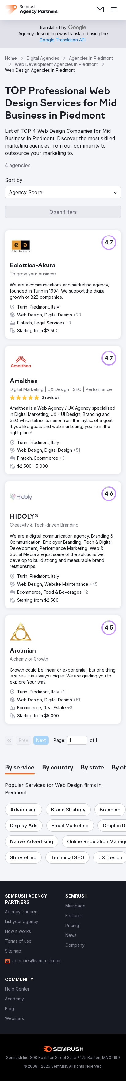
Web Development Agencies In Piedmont (56, 64)
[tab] (20, 768)
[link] (100, 10)
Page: (59, 740)
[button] (63, 192)
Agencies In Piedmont (91, 58)
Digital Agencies (43, 58)
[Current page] (77, 740)
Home (11, 58)
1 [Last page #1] (96, 740)
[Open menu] (113, 10)
